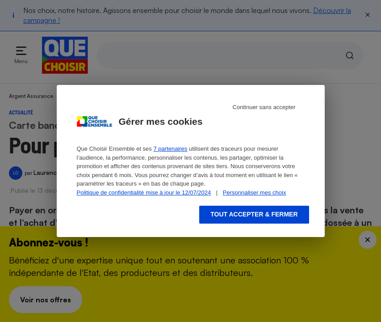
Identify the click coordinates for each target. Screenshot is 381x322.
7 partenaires (170, 148)
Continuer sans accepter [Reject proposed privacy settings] (264, 107)
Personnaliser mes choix (254, 192)
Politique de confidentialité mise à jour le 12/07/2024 (144, 192)
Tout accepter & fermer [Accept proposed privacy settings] (253, 214)
